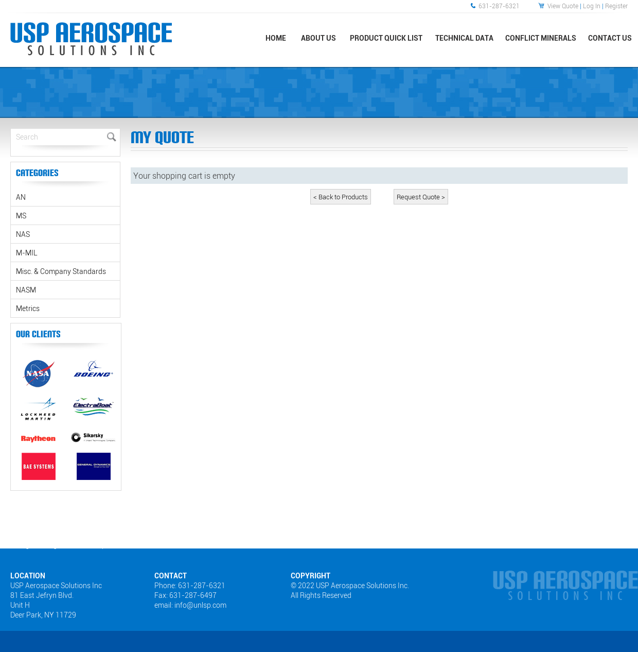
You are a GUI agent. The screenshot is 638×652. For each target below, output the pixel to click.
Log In (591, 6)
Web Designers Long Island (37, 545)
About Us (318, 38)
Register (616, 6)
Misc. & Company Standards (61, 271)
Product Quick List (386, 38)
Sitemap (94, 545)
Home (275, 38)
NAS (23, 234)
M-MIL (27, 253)
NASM (26, 290)
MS (21, 215)
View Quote (562, 6)
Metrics (28, 308)
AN (21, 197)
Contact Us (610, 38)
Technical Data (464, 38)
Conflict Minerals (540, 38)
